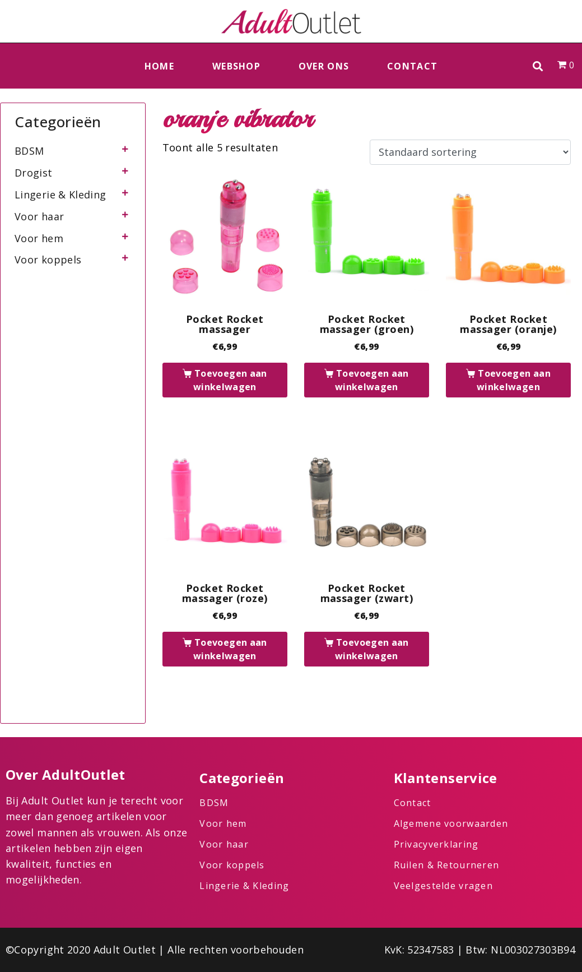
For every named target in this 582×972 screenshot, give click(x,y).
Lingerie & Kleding (60, 194)
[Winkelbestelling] (470, 152)
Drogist (34, 172)
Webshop (236, 66)
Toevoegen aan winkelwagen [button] (230, 380)
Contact (412, 66)
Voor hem (39, 238)
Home (159, 66)
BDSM (29, 151)
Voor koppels (48, 259)
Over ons (324, 66)
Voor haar (39, 216)
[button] (538, 66)
